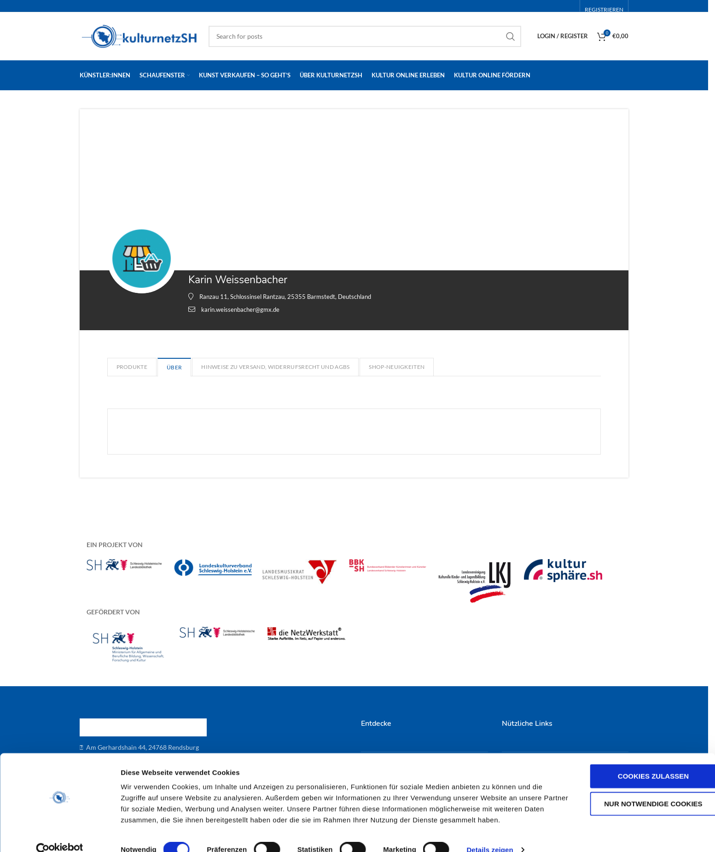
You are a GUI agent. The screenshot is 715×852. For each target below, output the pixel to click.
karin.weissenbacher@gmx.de (240, 309)
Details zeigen (489, 834)
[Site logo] (139, 35)
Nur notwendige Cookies (638, 788)
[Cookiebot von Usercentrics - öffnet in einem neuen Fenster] (59, 834)
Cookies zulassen (638, 760)
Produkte (131, 366)
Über (174, 367)
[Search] (365, 36)
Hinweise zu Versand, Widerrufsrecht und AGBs (275, 366)
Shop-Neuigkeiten (396, 366)
